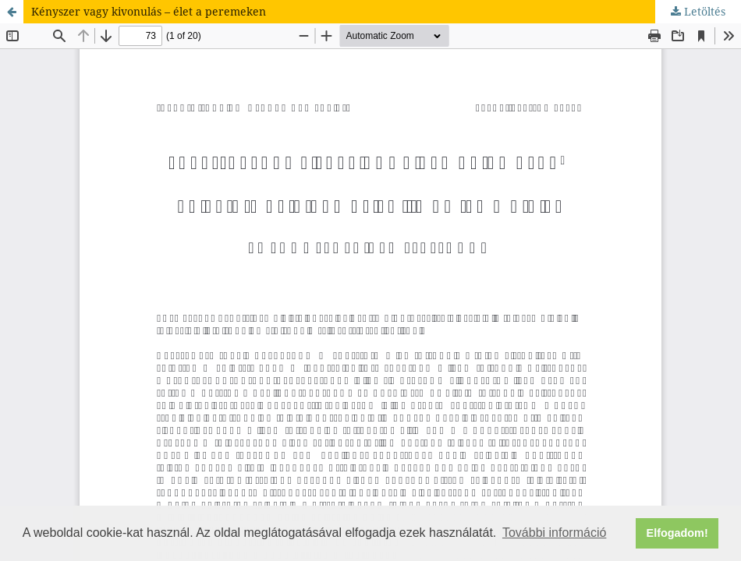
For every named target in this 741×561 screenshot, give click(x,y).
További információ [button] (554, 532)
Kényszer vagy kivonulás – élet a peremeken (148, 11)
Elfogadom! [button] (677, 533)
